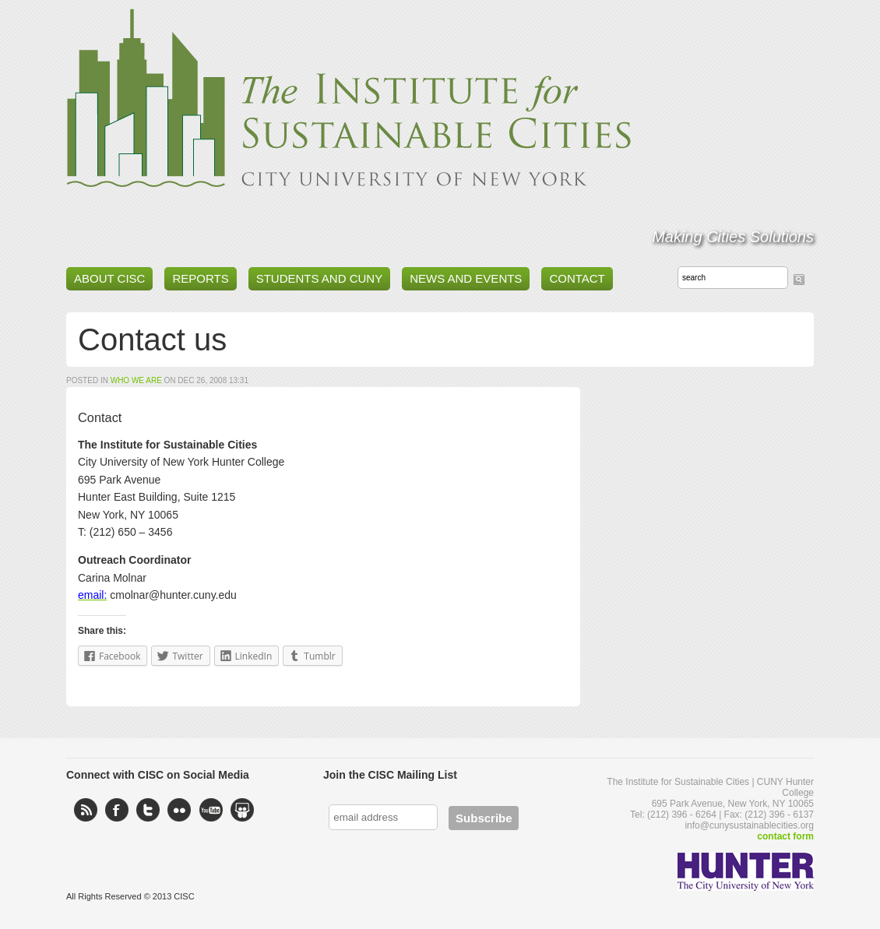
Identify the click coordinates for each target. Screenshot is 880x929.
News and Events (466, 278)
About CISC (109, 278)
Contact (576, 278)
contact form (785, 836)
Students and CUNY (319, 278)
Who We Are (136, 380)
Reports (200, 278)
